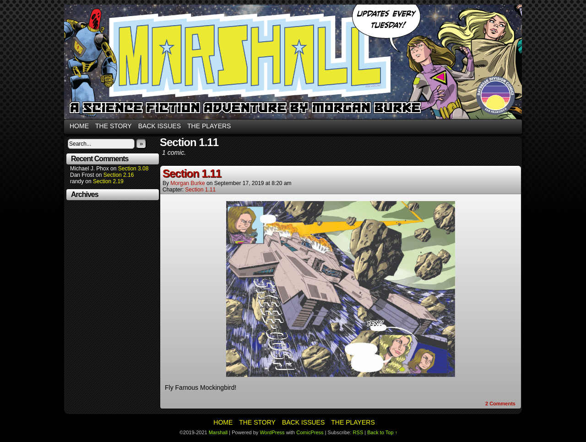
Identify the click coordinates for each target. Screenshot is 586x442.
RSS (358, 432)
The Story (113, 126)
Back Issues (159, 126)
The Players (209, 126)
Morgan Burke (187, 183)
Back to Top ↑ (382, 432)
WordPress (272, 432)
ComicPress (309, 432)
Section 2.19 (108, 181)
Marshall (293, 62)
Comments (500, 403)
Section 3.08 (133, 168)
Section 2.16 (118, 175)
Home (79, 126)
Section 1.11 (192, 173)
